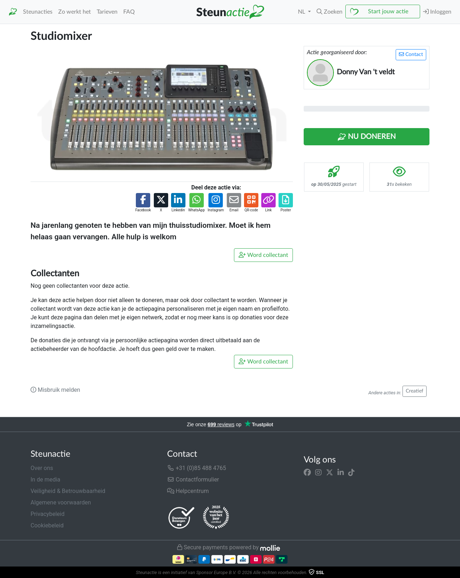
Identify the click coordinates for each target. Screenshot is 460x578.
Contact (411, 54)
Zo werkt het (74, 12)
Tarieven (107, 12)
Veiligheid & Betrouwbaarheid (68, 491)
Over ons (42, 468)
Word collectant (263, 255)
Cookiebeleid (47, 525)
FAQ (129, 12)
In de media (45, 479)
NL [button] (302, 12)
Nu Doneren (366, 137)
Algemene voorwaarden (61, 502)
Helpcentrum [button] (188, 491)
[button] (329, 12)
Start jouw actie (388, 11)
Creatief (414, 391)
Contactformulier (193, 479)
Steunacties (37, 12)
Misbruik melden (55, 389)
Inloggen (437, 12)
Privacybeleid (47, 514)
